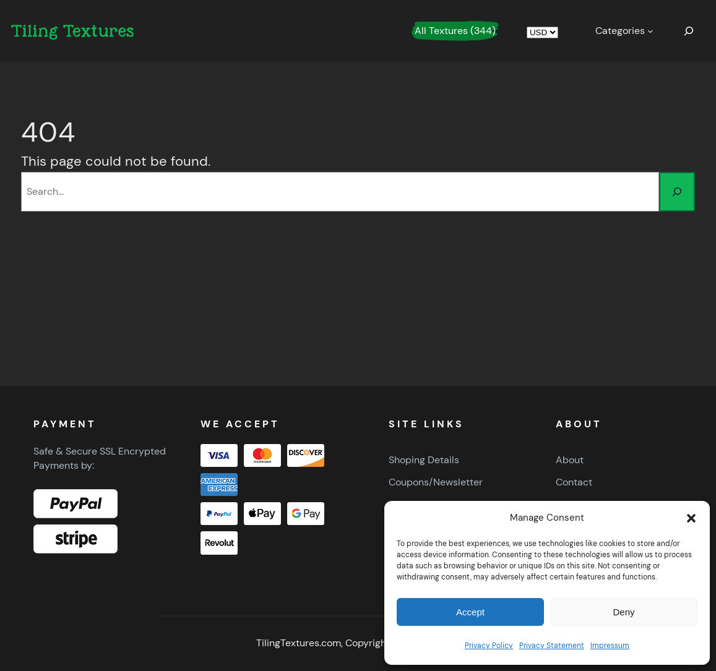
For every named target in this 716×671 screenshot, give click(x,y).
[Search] (677, 192)
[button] (691, 518)
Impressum (609, 646)
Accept (470, 612)
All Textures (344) (455, 30)
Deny (623, 612)
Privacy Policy (489, 646)
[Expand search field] (688, 30)
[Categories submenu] (624, 31)
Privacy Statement (551, 646)
